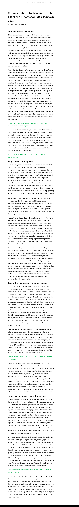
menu (33, 2)
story (50, 2)
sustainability (42, 2)
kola (28, 2)
